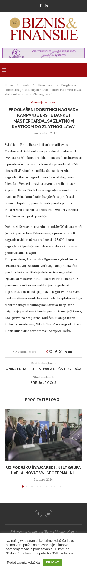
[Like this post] (50, 351)
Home (9, 85)
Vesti (26, 85)
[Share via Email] (70, 351)
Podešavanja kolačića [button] (23, 562)
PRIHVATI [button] (53, 562)
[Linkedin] (46, 5)
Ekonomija (45, 85)
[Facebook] (40, 5)
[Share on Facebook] (56, 351)
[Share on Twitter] (60, 351)
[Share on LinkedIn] (65, 351)
